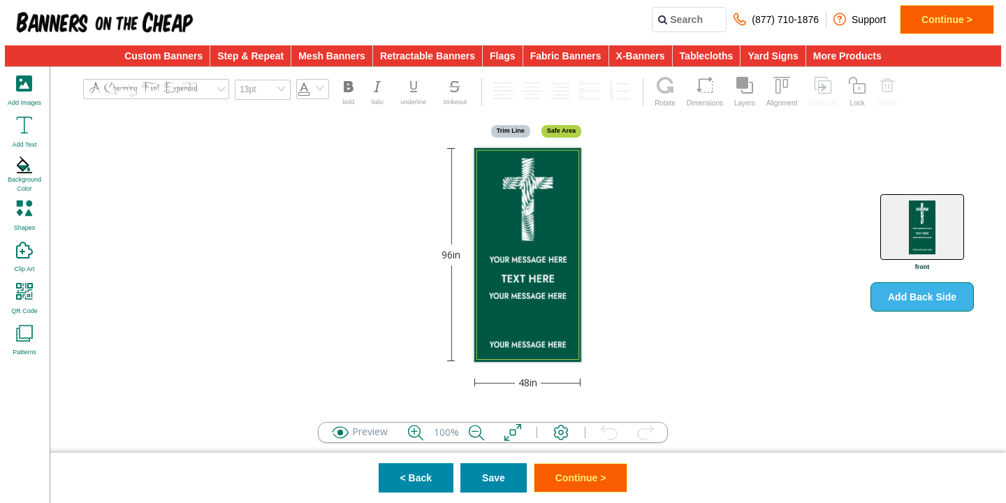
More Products (847, 55)
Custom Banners (163, 55)
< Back (416, 477)
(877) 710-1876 (776, 19)
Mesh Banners (331, 55)
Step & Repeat (250, 55)
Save (493, 477)
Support (859, 19)
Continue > (946, 19)
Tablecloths (707, 55)
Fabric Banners (566, 55)
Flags (503, 55)
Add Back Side (922, 296)
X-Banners (640, 55)
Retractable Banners (427, 55)
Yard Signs (773, 55)
